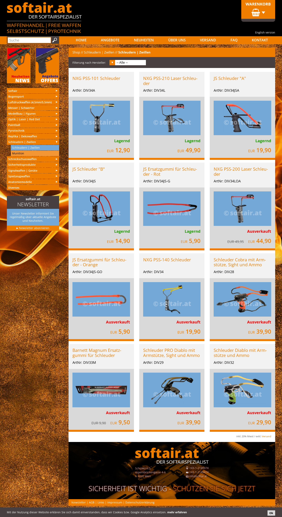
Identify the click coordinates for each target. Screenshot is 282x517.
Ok (271, 513)
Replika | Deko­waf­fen (22, 136)
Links (101, 502)
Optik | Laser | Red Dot (24, 119)
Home (81, 40)
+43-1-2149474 (199, 468)
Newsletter (78, 502)
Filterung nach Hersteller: (89, 62)
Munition (18, 153)
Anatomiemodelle (20, 182)
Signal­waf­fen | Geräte (22, 170)
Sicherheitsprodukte (22, 165)
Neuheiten (144, 40)
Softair (12, 91)
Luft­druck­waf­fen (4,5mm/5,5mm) (30, 102)
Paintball (14, 125)
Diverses (13, 187)
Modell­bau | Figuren (22, 113)
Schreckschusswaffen (22, 159)
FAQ (234, 40)
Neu (18, 65)
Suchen (55, 40)
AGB (91, 502)
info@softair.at (198, 476)
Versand (208, 40)
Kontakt (260, 40)
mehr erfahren (177, 512)
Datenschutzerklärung (140, 502)
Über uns (177, 40)
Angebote (110, 40)
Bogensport (16, 96)
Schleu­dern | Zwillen (22, 142)
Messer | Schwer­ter (21, 108)
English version (265, 32)
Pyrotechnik (16, 130)
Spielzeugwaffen (19, 176)
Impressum (114, 502)
